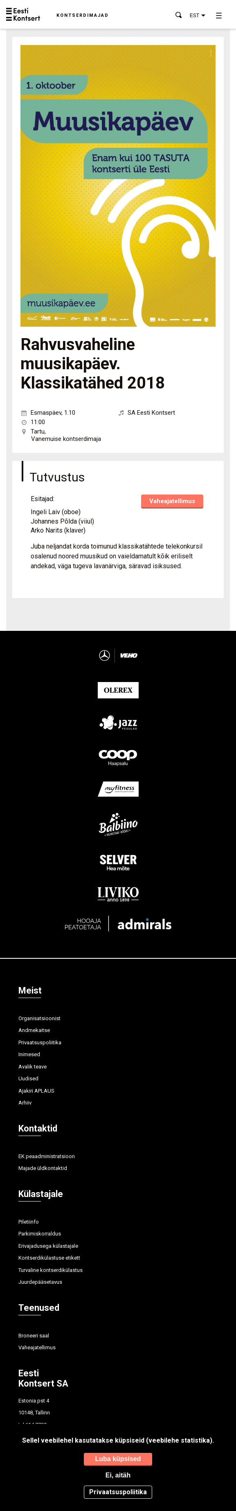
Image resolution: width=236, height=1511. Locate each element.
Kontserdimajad (82, 15)
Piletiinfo (28, 1222)
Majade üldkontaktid (42, 1168)
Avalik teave (32, 1067)
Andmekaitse (34, 1030)
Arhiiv (24, 1103)
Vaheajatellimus (172, 501)
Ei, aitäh (118, 1475)
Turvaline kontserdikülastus (50, 1270)
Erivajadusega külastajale (48, 1246)
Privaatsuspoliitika (39, 1042)
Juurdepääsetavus (40, 1282)
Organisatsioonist (39, 1018)
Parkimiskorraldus (39, 1234)
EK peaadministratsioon (46, 1156)
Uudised (28, 1078)
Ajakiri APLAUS (36, 1091)
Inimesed (29, 1054)
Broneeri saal (33, 1336)
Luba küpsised (118, 1458)
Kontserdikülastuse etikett (49, 1258)
